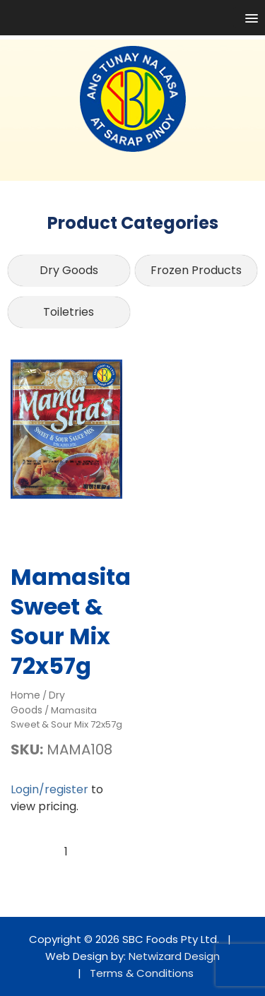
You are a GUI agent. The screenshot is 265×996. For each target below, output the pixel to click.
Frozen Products (196, 270)
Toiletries (68, 312)
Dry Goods (69, 270)
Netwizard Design (174, 956)
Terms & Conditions (142, 973)
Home (25, 695)
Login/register (49, 789)
